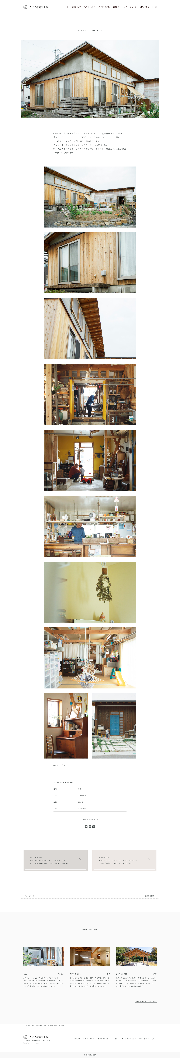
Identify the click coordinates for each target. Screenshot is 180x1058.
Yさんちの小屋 (28, 896)
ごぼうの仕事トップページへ (146, 1001)
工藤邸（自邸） (151, 896)
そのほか (61, 974)
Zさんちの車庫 (121, 974)
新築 (100, 30)
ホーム (66, 7)
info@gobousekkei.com (32, 1043)
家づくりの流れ (104, 7)
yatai (25, 974)
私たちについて (89, 7)
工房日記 (116, 7)
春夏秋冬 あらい (75, 974)
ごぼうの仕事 (76, 7)
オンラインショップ (129, 7)
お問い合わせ (144, 7)
